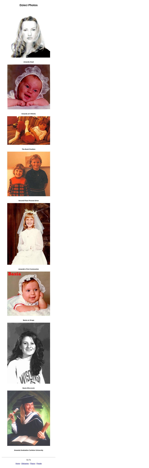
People (39, 463)
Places (32, 463)
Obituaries (25, 463)
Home (18, 463)
